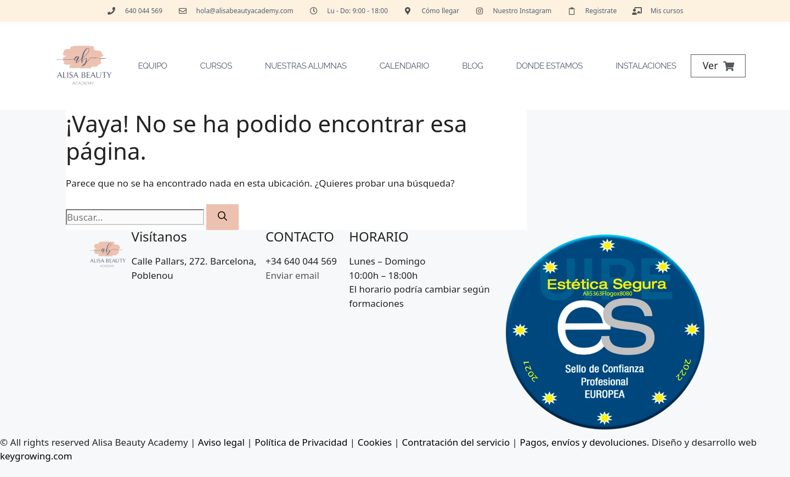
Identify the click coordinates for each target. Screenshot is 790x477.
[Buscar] (222, 217)
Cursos (216, 66)
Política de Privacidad (301, 442)
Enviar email (292, 275)
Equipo (152, 66)
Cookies (375, 442)
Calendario (405, 66)
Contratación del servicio (456, 442)
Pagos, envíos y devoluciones (583, 442)
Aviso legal (221, 442)
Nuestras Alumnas (306, 66)
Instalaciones (646, 66)
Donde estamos (549, 66)
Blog (472, 66)
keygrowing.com (36, 456)
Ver (710, 65)
